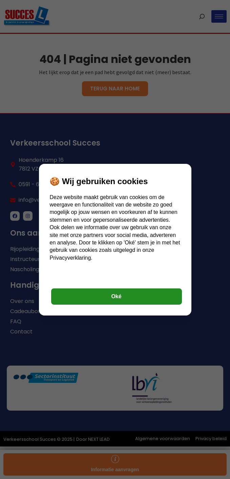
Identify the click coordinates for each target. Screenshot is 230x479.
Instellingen (116, 278)
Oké (116, 296)
